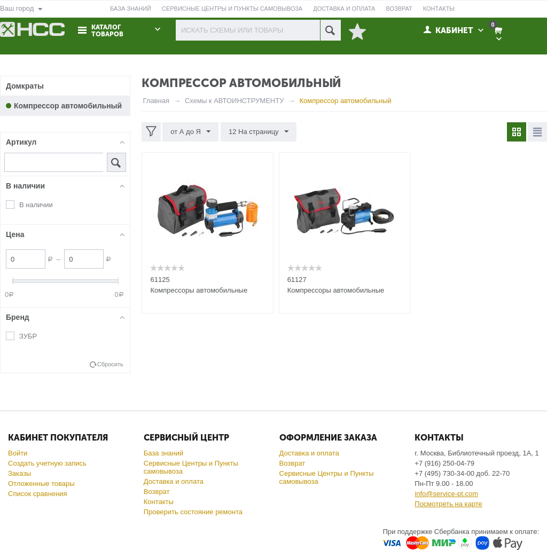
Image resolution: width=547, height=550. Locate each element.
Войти (17, 453)
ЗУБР (28, 336)
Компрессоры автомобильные (198, 290)
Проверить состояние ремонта (193, 512)
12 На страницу (258, 132)
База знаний (164, 453)
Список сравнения (37, 494)
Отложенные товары (41, 484)
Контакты (159, 502)
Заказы (19, 473)
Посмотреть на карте (448, 504)
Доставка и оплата (174, 481)
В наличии (36, 205)
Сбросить (110, 364)
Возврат (157, 492)
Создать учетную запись (47, 463)
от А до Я (190, 132)
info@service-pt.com (446, 494)
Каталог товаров (107, 31)
